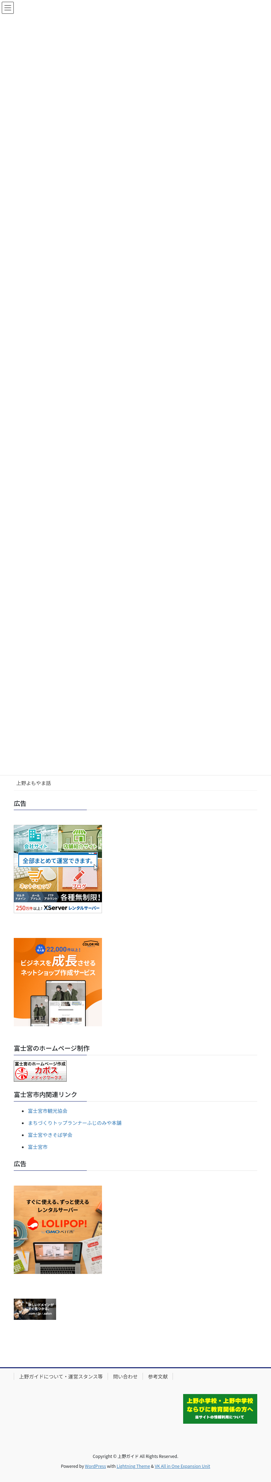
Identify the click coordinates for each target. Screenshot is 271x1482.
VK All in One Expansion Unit (182, 1466)
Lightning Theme (133, 1466)
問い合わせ (125, 1376)
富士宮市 (38, 1146)
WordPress (95, 1466)
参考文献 (158, 1376)
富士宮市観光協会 (47, 1110)
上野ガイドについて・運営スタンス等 (61, 1376)
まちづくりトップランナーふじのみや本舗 (74, 1122)
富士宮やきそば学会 (50, 1134)
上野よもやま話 (33, 782)
